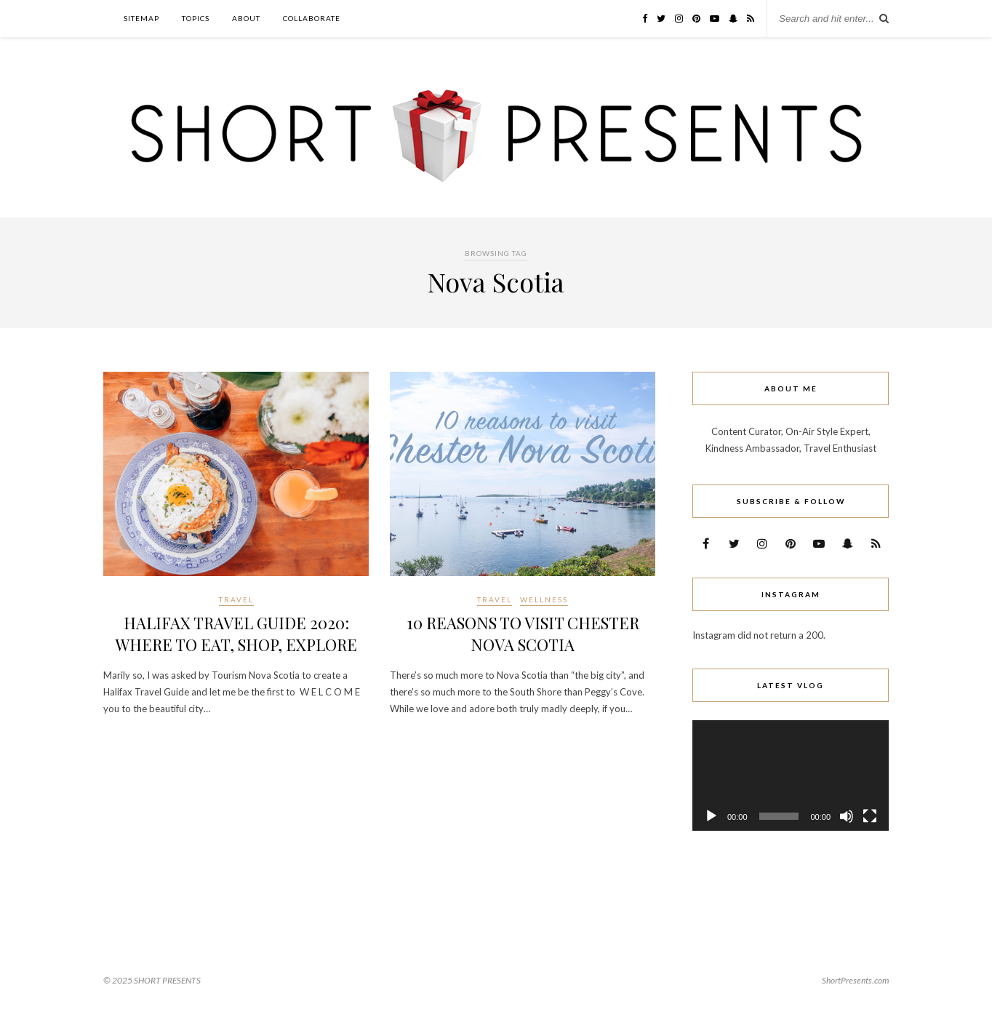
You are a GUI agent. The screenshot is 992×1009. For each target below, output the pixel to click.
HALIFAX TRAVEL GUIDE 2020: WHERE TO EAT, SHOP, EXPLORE (236, 633)
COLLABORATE (311, 18)
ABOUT (246, 18)
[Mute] (846, 816)
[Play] (711, 816)
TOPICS (195, 18)
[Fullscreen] (870, 816)
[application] (790, 775)
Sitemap (141, 18)
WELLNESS (544, 599)
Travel (236, 599)
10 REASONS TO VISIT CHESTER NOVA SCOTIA (523, 633)
